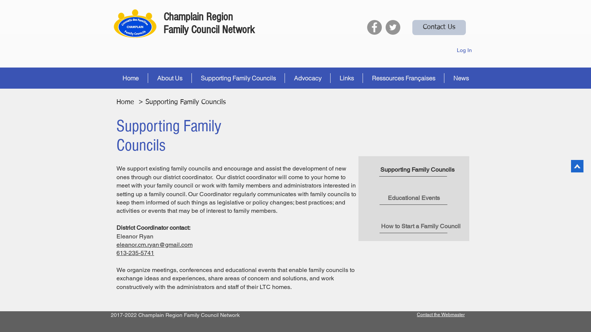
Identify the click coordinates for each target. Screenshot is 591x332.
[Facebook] (374, 27)
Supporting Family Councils (186, 102)
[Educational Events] (414, 198)
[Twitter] (393, 27)
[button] (169, 78)
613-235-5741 (135, 253)
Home (125, 102)
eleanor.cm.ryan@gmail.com (154, 244)
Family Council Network (209, 29)
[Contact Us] (439, 27)
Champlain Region (198, 17)
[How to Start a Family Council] (421, 226)
